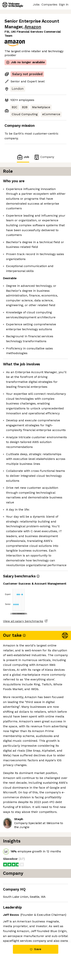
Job (23, 157)
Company (44, 157)
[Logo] (12, 4)
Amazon (32, 26)
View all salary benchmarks (23, 621)
